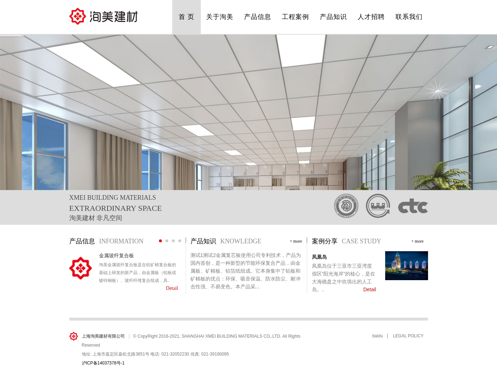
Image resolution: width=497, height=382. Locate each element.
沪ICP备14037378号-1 (103, 363)
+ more (296, 241)
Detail (172, 288)
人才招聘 (371, 16)
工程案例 (295, 16)
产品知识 (333, 16)
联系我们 (409, 16)
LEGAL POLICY (408, 335)
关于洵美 (219, 16)
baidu (377, 335)
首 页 (186, 16)
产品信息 (257, 16)
